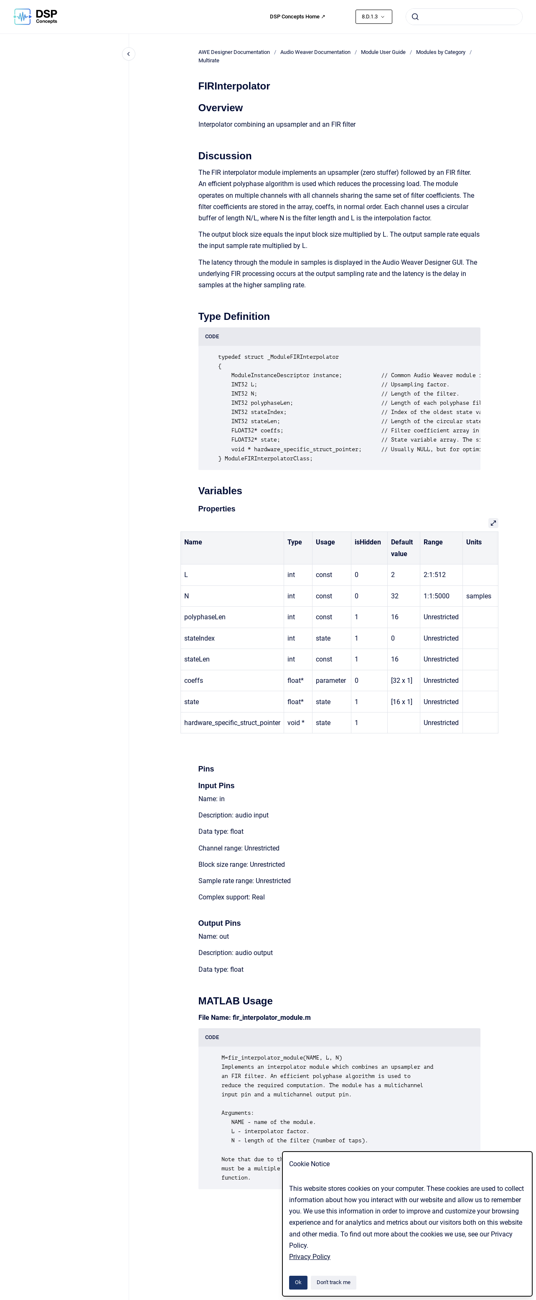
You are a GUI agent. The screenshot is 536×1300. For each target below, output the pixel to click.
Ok (298, 1282)
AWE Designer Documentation (234, 52)
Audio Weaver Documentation (315, 52)
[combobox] (464, 17)
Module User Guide (383, 52)
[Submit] (415, 16)
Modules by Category (440, 52)
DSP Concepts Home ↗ (297, 16)
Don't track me (334, 1282)
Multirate (208, 60)
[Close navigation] (128, 54)
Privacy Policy (309, 1257)
